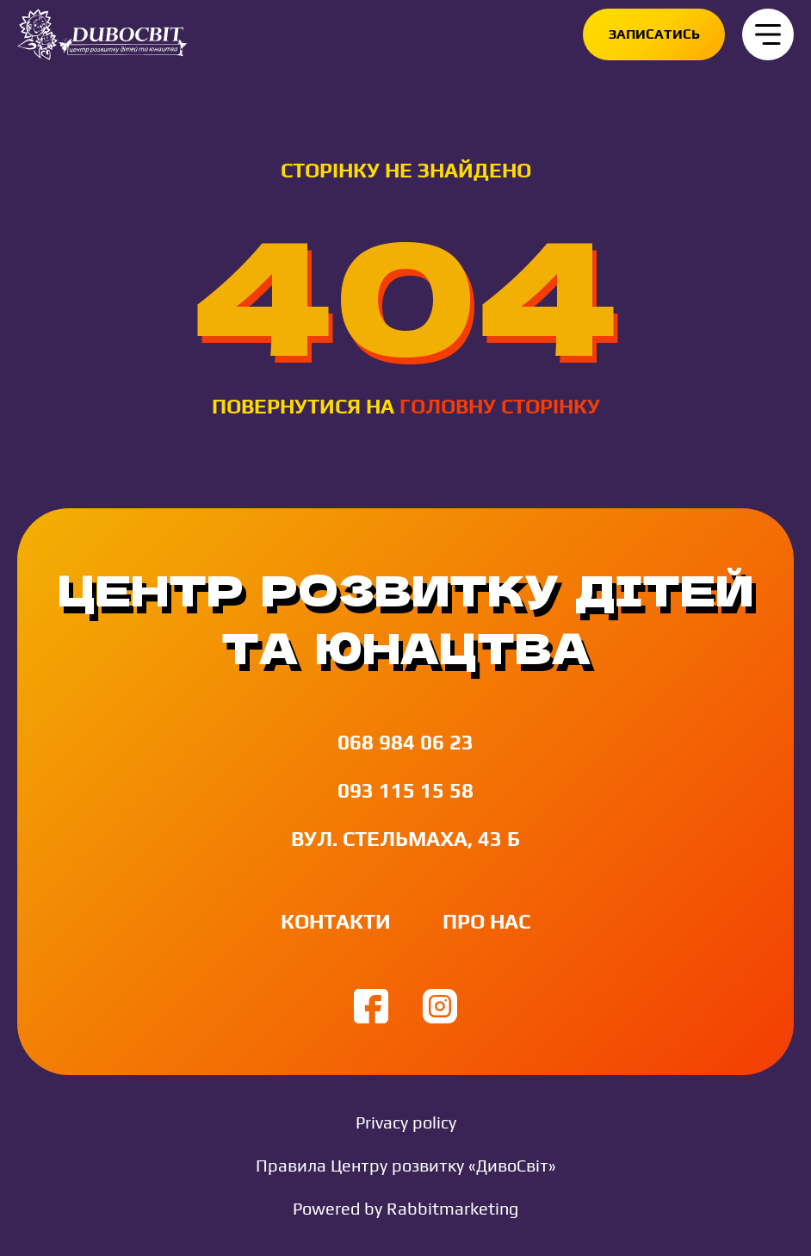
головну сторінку (499, 406)
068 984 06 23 (405, 742)
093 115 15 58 (405, 790)
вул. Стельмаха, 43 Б (405, 838)
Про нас (486, 921)
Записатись (654, 34)
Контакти (336, 921)
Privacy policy (406, 1122)
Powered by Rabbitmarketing (405, 1208)
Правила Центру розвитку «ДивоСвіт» (406, 1165)
